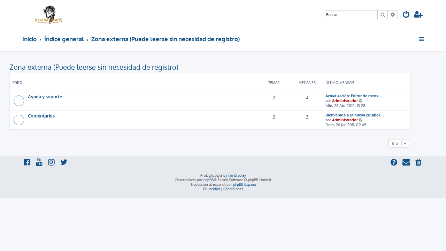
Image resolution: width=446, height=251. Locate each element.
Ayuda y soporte (58, 96)
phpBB (208, 180)
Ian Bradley (237, 175)
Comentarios (54, 116)
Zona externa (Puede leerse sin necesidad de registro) (106, 66)
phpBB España (244, 184)
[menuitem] (406, 15)
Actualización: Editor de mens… (366, 95)
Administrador (358, 100)
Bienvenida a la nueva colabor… (367, 115)
